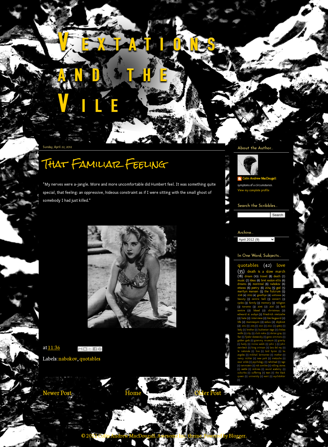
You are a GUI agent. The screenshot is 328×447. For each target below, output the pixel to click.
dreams (242, 284)
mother (278, 354)
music (241, 280)
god (278, 288)
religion (280, 302)
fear (239, 336)
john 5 (272, 344)
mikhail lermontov (259, 354)
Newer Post (57, 392)
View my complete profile (253, 190)
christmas (274, 310)
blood (256, 310)
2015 (252, 325)
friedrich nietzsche (274, 314)
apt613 (279, 325)
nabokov (67, 358)
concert (276, 299)
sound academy (273, 369)
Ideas (253, 280)
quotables (89, 358)
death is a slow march (266, 271)
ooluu (267, 322)
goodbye (262, 295)
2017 (271, 306)
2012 (244, 325)
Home (133, 392)
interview (257, 318)
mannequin (253, 322)
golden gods (244, 340)
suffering (256, 372)
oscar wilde (243, 361)
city (249, 333)
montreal (258, 284)
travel (264, 276)
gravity (281, 340)
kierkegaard (274, 318)
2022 (269, 325)
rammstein (246, 365)
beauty (241, 299)
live (258, 351)
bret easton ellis (271, 280)
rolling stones (278, 365)
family (252, 302)
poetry (255, 288)
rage (283, 361)
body (240, 329)
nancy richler (245, 358)
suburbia (242, 372)
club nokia (260, 333)
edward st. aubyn (248, 314)
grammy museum (264, 340)
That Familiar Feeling (104, 164)
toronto (246, 306)
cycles (241, 302)
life (239, 322)
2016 (260, 306)
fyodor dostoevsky (254, 336)
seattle (244, 369)
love (280, 265)
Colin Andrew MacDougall (259, 178)
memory (266, 302)
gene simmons (274, 336)
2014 (268, 288)
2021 (261, 325)
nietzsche (277, 358)
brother (250, 329)
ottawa (242, 288)
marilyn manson (248, 291)
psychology (258, 361)
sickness (256, 369)
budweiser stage (266, 329)
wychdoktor (279, 376)
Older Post (207, 392)
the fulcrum (272, 291)
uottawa (276, 295)
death (277, 276)
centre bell (258, 299)
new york (262, 358)
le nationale (244, 351)
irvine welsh (258, 344)
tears (268, 372)
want (266, 376)
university (254, 376)
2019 (249, 295)
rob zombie (262, 365)
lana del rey (276, 347)
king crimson (258, 347)
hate (244, 318)
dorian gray (276, 333)
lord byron (271, 351)
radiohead (272, 361)
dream (248, 276)
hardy (244, 344)
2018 (240, 295)
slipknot (280, 322)
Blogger (237, 435)
